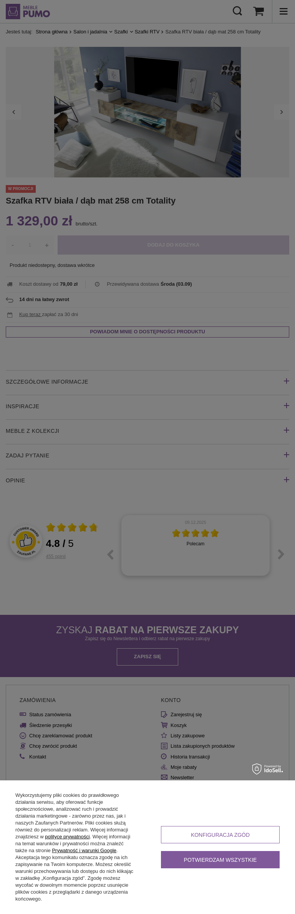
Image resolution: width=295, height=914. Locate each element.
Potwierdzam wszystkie (220, 860)
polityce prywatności (67, 836)
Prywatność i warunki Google (84, 850)
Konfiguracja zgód (220, 835)
